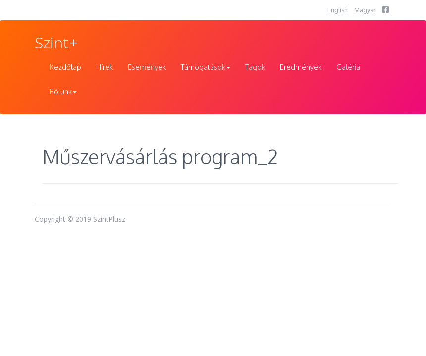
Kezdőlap (65, 67)
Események (147, 67)
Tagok (255, 67)
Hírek (104, 67)
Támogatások (205, 67)
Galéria (348, 67)
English (337, 10)
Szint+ (56, 42)
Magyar (364, 10)
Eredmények (300, 67)
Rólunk (63, 91)
